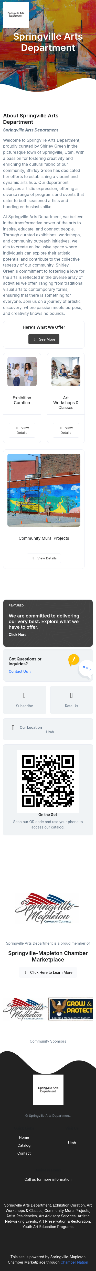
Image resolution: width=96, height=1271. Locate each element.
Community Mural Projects (44, 538)
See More (44, 339)
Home (24, 1137)
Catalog (23, 1145)
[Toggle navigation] (88, 14)
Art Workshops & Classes (66, 402)
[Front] (17, 15)
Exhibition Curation (22, 400)
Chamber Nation (74, 1262)
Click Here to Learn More (48, 972)
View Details (22, 430)
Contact (24, 1153)
